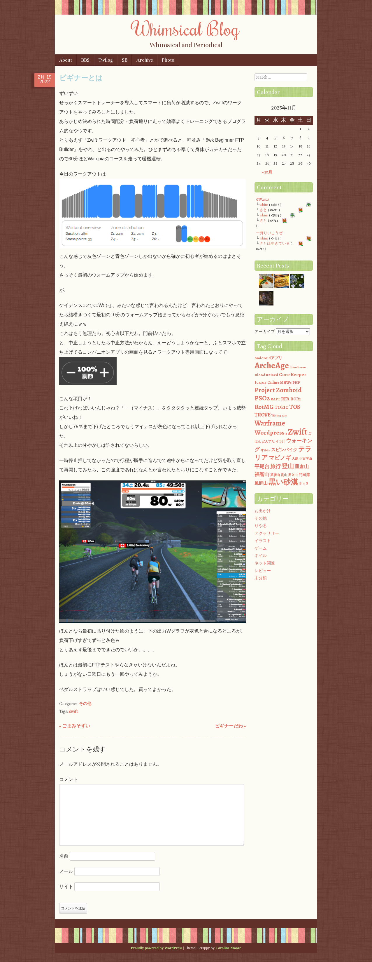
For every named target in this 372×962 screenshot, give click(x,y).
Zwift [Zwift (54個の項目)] (297, 431)
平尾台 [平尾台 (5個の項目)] (262, 466)
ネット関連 (265, 563)
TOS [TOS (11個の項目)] (294, 407)
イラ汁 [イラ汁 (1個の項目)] (280, 441)
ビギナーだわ (230, 726)
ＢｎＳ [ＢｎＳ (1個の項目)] (303, 483)
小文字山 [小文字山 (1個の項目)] (305, 458)
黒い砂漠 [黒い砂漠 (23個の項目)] (283, 482)
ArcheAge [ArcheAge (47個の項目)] (272, 365)
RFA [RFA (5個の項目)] (285, 398)
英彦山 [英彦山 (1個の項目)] (275, 475)
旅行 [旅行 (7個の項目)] (275, 466)
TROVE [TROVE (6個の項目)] (263, 414)
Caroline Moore (228, 948)
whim (263, 204)
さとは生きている (274, 243)
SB (124, 60)
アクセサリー (267, 533)
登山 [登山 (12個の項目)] (288, 466)
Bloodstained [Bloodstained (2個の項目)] (266, 374)
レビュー (263, 571)
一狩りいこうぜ (269, 232)
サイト (66, 886)
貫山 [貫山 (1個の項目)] (284, 475)
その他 (85, 703)
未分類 (261, 578)
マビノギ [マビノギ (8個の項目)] (280, 458)
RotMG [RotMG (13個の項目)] (264, 406)
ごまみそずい (74, 726)
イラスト (263, 540)
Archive (144, 60)
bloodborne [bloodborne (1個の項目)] (298, 367)
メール (66, 871)
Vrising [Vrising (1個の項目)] (276, 415)
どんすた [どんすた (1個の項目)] (268, 441)
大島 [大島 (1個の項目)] (295, 458)
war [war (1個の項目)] (284, 415)
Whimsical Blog (186, 28)
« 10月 (267, 172)
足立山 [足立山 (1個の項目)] (293, 475)
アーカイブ (265, 331)
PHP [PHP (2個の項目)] (296, 382)
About (65, 60)
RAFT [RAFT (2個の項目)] (275, 399)
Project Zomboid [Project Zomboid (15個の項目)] (278, 390)
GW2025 (262, 199)
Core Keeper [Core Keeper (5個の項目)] (292, 374)
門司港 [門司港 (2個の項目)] (304, 474)
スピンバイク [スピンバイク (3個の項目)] (284, 450)
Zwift (73, 711)
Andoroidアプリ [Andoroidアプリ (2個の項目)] (268, 357)
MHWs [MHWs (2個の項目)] (286, 382)
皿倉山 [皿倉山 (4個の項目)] (302, 466)
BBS (85, 60)
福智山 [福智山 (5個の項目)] (262, 474)
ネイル (261, 555)
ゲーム (261, 548)
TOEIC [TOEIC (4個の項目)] (281, 407)
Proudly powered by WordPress (156, 948)
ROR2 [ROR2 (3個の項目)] (295, 399)
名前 (64, 856)
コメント (68, 779)
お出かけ (263, 511)
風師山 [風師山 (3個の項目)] (261, 483)
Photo (168, 60)
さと (263, 209)
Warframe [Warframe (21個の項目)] (270, 423)
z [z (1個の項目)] (286, 433)
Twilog (106, 60)
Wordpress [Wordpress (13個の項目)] (270, 432)
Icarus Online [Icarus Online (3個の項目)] (267, 382)
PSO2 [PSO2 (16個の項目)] (262, 398)
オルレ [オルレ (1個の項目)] (265, 450)
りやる (261, 526)
